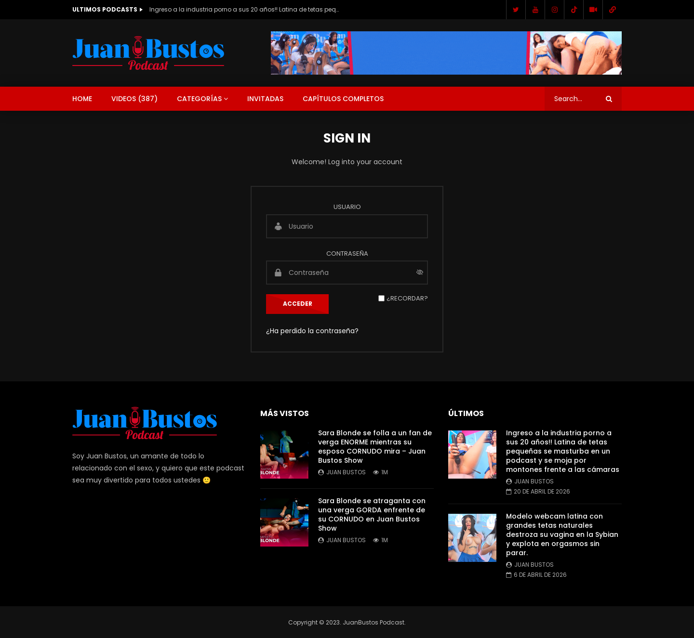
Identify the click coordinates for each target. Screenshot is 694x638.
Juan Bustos (346, 472)
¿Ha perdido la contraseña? (312, 331)
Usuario (347, 206)
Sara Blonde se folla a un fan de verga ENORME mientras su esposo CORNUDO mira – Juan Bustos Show (375, 446)
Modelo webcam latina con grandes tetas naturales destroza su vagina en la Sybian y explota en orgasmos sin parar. (562, 534)
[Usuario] (347, 226)
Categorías (199, 99)
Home (82, 99)
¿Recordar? (407, 298)
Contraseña (347, 253)
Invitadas (265, 99)
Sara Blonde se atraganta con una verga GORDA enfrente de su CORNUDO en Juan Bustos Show (372, 514)
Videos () (134, 99)
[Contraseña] (347, 272)
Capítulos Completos (343, 99)
